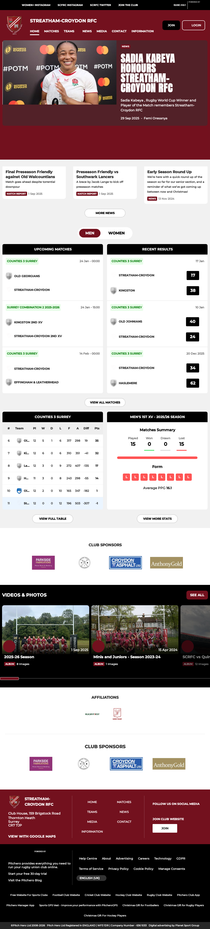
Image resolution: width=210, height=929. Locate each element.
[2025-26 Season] (45, 629)
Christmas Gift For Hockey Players (105, 915)
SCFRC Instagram (70, 5)
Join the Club (128, 5)
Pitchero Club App (188, 895)
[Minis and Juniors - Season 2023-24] (134, 629)
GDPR (180, 858)
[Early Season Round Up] (176, 148)
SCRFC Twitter (100, 5)
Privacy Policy (118, 869)
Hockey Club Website (128, 895)
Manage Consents (171, 869)
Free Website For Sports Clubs (29, 895)
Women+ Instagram (36, 5)
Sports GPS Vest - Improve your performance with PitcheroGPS (78, 905)
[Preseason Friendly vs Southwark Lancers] (105, 148)
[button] (34, 31)
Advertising (124, 858)
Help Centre (88, 858)
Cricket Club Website (98, 895)
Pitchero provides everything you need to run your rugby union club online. (39, 865)
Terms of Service (91, 869)
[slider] (9, 678)
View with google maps (32, 836)
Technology (162, 858)
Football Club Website (66, 895)
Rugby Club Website (159, 895)
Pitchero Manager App (20, 905)
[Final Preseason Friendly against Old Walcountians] (34, 148)
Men (89, 233)
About (106, 858)
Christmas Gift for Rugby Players (184, 905)
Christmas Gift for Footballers (140, 905)
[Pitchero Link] (197, 6)
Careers (143, 858)
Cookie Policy (143, 869)
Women (116, 233)
